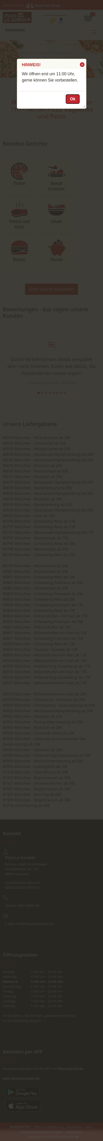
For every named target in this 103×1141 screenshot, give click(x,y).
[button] (82, 64)
